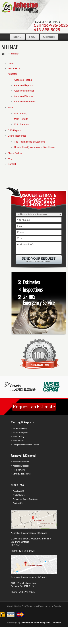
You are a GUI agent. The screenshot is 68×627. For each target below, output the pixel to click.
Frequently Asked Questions (25, 499)
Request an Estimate (34, 406)
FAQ (32, 37)
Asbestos (12, 74)
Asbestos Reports (23, 85)
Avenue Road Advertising (33, 622)
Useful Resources (17, 135)
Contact (49, 37)
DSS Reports (15, 130)
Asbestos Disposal (24, 96)
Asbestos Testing (23, 80)
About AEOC (14, 68)
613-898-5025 (47, 30)
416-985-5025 (55, 25)
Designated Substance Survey (26, 445)
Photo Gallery (15, 153)
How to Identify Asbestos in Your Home (34, 147)
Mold (10, 107)
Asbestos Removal (24, 90)
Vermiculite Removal (25, 101)
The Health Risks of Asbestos (29, 141)
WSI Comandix (54, 622)
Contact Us (17, 503)
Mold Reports (21, 119)
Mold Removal (21, 124)
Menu (17, 37)
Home (11, 63)
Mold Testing (20, 113)
